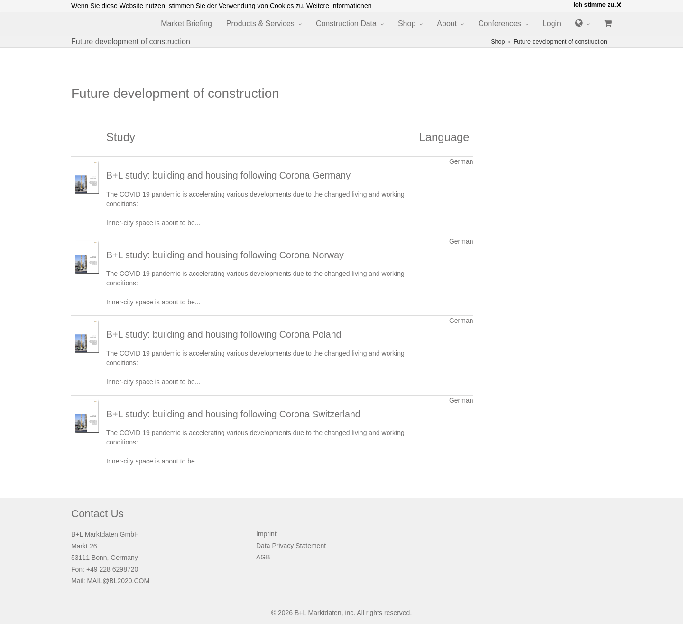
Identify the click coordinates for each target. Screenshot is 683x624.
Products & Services (260, 23)
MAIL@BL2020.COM (118, 581)
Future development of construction (560, 41)
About (447, 23)
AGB (263, 557)
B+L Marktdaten (318, 612)
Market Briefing (186, 23)
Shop (406, 23)
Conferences (499, 23)
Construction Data (346, 23)
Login (552, 23)
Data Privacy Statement (291, 545)
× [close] (619, 4)
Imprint (266, 534)
